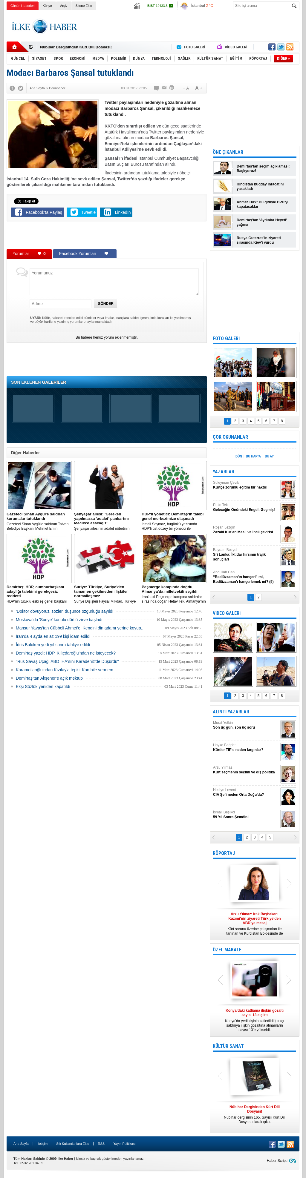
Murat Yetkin (246, 725)
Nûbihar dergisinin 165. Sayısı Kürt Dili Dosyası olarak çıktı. (255, 1114)
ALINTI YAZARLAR (231, 712)
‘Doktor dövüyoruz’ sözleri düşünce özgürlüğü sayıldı (64, 611)
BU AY (269, 456)
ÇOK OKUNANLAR (230, 437)
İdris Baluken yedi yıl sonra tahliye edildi (53, 644)
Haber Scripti (277, 1161)
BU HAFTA (253, 456)
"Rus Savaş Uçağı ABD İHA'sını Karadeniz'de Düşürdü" (67, 661)
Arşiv (63, 5)
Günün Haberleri (22, 5)
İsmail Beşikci (246, 814)
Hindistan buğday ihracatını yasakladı (260, 186)
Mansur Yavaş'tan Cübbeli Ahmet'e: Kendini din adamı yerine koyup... (80, 628)
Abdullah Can (246, 577)
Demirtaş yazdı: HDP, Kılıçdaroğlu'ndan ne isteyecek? (66, 653)
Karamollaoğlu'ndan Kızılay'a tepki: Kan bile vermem (64, 669)
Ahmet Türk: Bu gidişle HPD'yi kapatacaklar (262, 204)
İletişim (42, 1143)
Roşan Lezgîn (246, 530)
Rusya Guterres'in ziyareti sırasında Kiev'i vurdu (259, 240)
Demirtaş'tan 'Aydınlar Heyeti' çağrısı (262, 222)
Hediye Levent (246, 792)
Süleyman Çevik (246, 485)
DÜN (238, 456)
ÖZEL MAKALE (227, 950)
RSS (101, 1143)
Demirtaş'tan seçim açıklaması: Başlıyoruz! (263, 168)
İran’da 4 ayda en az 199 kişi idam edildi (53, 636)
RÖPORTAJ (224, 853)
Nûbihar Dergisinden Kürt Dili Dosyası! (76, 47)
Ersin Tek (246, 507)
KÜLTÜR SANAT (228, 1046)
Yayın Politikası (124, 1143)
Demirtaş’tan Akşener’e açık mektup (49, 678)
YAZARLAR (223, 471)
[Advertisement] (190, 26)
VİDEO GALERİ (227, 613)
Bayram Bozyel (246, 555)
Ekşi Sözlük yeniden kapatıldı (43, 686)
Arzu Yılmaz (246, 770)
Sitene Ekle (83, 5)
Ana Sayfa (21, 1143)
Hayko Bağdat (246, 747)
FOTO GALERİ (226, 338)
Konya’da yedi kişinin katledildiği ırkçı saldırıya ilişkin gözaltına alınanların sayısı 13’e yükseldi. (255, 1020)
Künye (47, 5)
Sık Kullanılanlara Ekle (72, 1143)
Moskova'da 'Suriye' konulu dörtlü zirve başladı (59, 619)
